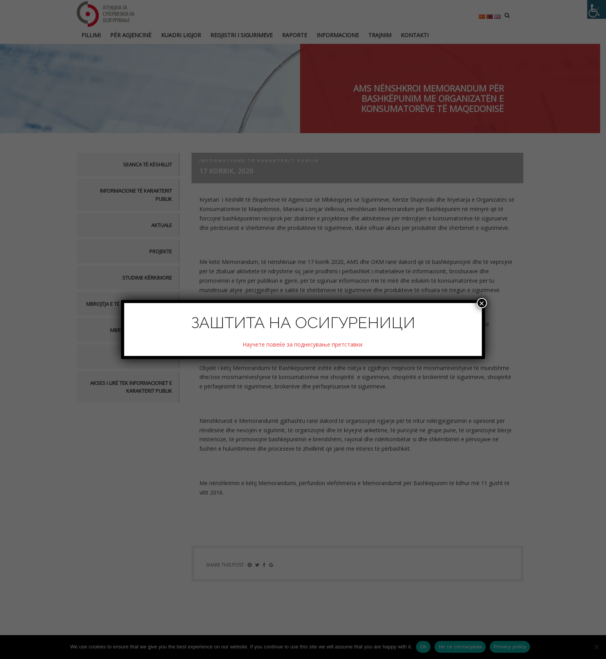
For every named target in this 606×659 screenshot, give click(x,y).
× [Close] (482, 303)
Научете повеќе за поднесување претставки (303, 344)
